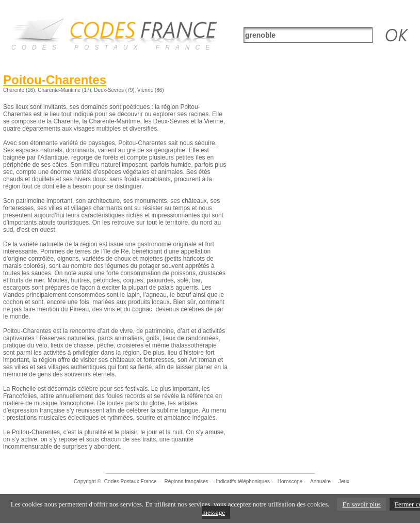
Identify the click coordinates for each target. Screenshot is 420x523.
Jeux (343, 481)
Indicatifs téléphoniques (243, 481)
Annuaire (320, 481)
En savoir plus (361, 504)
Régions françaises (186, 481)
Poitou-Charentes (54, 80)
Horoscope (290, 481)
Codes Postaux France (130, 481)
